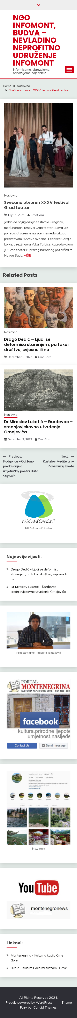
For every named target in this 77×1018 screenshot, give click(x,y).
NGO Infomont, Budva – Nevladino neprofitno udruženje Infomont (36, 40)
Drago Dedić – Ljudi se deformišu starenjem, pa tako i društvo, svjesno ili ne (36, 344)
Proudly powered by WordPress (29, 1002)
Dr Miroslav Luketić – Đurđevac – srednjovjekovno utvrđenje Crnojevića (38, 427)
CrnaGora (37, 215)
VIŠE (27, 255)
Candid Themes (45, 1007)
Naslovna (10, 195)
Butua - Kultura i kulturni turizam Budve (39, 968)
